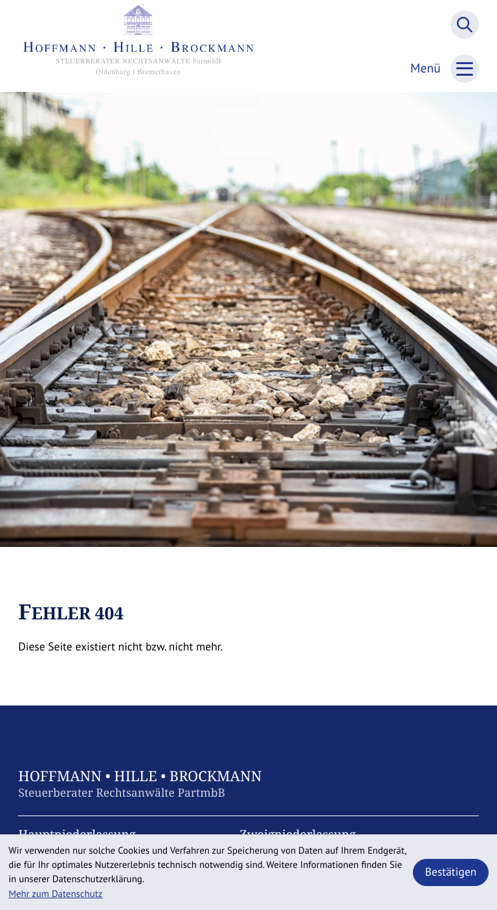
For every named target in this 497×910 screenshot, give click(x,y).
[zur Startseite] (138, 46)
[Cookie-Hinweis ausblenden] (451, 872)
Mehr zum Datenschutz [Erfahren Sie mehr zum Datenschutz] (55, 894)
